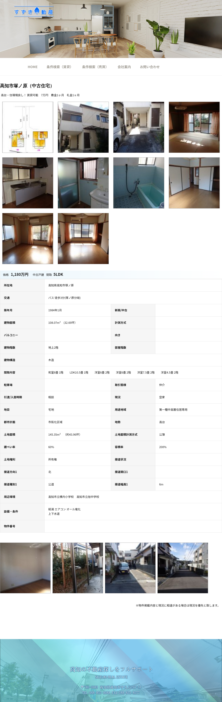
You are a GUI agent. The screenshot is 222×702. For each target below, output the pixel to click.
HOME (33, 66)
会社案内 (124, 66)
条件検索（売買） (95, 66)
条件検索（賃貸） (60, 66)
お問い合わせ (150, 66)
